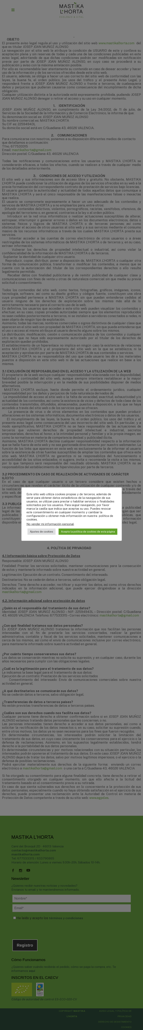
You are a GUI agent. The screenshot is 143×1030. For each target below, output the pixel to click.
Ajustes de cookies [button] (41, 531)
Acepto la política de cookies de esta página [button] (88, 531)
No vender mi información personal (50, 524)
